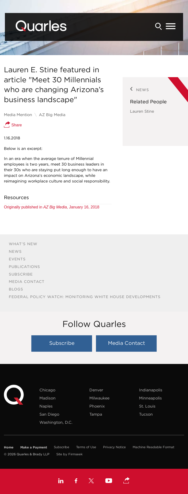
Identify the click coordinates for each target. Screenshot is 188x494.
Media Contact (27, 281)
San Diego (49, 414)
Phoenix (97, 406)
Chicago (47, 389)
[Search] (158, 26)
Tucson (146, 414)
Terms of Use (86, 447)
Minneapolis (150, 398)
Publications (24, 266)
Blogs (16, 289)
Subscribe (21, 274)
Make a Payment (33, 447)
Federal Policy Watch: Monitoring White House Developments (85, 296)
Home (8, 447)
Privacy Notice (114, 447)
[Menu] (170, 26)
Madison (47, 398)
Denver (96, 389)
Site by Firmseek (69, 454)
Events (17, 259)
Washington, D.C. (55, 422)
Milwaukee (99, 398)
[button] (126, 480)
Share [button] (13, 125)
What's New (23, 243)
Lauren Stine (142, 111)
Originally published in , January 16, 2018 (51, 207)
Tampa (95, 414)
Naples (46, 406)
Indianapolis (150, 389)
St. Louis (147, 406)
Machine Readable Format (153, 447)
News (15, 251)
